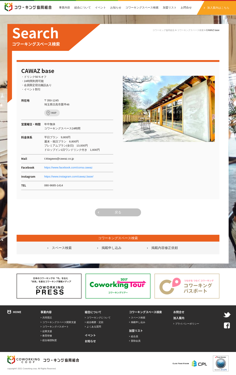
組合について (82, 7)
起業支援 (47, 331)
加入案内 (178, 318)
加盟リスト (170, 7)
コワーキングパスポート (55, 326)
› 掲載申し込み (109, 248)
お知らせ (115, 7)
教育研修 (47, 335)
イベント (100, 7)
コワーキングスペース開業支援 (59, 322)
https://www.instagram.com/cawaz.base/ (68, 176)
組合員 (134, 336)
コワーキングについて (99, 317)
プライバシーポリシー (187, 323)
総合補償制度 (49, 340)
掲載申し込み (138, 322)
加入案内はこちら (218, 7)
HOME (17, 312)
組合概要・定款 (95, 322)
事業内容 (64, 7)
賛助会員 (135, 340)
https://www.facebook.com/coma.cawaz (68, 167)
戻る (118, 212)
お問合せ (186, 7)
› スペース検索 (59, 248)
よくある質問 (94, 326)
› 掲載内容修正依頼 (162, 248)
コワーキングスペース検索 (142, 7)
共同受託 (47, 317)
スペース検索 (138, 317)
